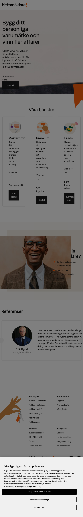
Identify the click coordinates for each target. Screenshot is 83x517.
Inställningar (39, 509)
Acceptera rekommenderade (39, 493)
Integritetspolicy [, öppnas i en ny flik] (34, 488)
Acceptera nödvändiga (39, 501)
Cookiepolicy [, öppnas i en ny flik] (20, 488)
